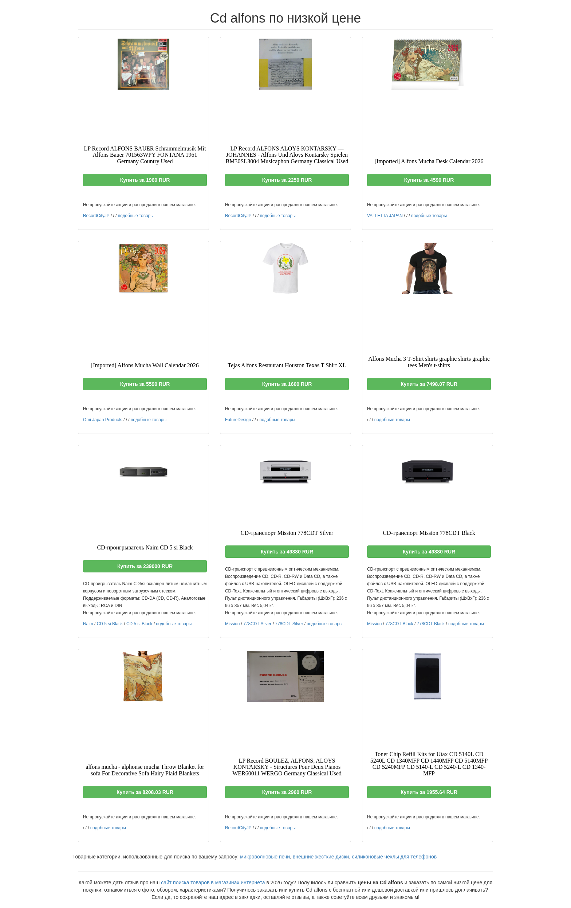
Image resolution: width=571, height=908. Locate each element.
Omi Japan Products (102, 419)
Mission (232, 623)
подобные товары (136, 215)
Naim (88, 623)
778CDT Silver (257, 623)
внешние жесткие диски (321, 857)
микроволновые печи (265, 857)
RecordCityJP (96, 215)
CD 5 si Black (110, 623)
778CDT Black (399, 623)
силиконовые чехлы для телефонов (394, 857)
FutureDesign (238, 419)
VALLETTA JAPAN (385, 215)
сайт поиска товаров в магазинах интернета (213, 882)
